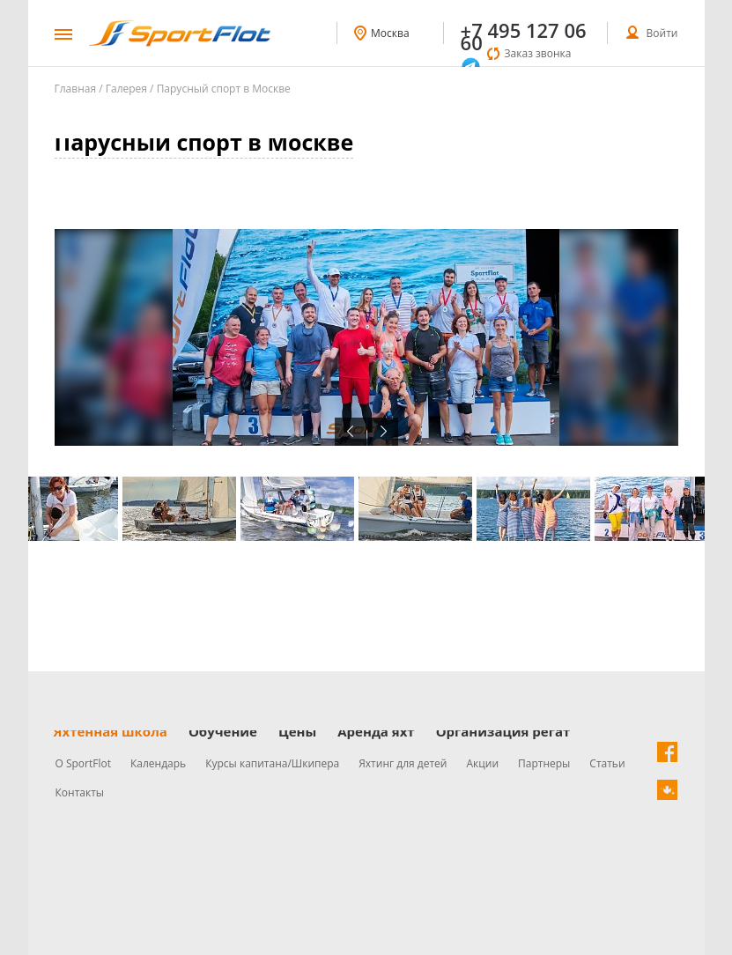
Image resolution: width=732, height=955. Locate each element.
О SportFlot (83, 763)
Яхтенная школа (110, 731)
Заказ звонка (538, 53)
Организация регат (503, 731)
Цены (297, 731)
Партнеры (544, 763)
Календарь (158, 763)
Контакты (80, 792)
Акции (482, 763)
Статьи (607, 763)
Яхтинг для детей (403, 763)
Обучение (223, 731)
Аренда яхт (375, 731)
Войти (662, 33)
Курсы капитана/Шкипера (272, 763)
